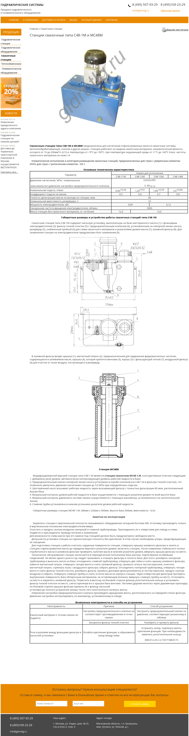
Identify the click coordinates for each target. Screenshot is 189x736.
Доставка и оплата (53, 19)
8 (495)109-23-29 (173, 4)
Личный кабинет (91, 19)
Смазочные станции (51, 28)
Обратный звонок (170, 10)
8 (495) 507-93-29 (145, 4)
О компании (30, 19)
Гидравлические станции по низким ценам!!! (10, 138)
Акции (73, 19)
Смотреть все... (9, 172)
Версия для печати (177, 29)
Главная (14, 19)
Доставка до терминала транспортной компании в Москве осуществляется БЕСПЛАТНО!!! (10, 158)
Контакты (112, 19)
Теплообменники (11, 63)
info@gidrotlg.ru (140, 10)
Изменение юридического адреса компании (11, 125)
